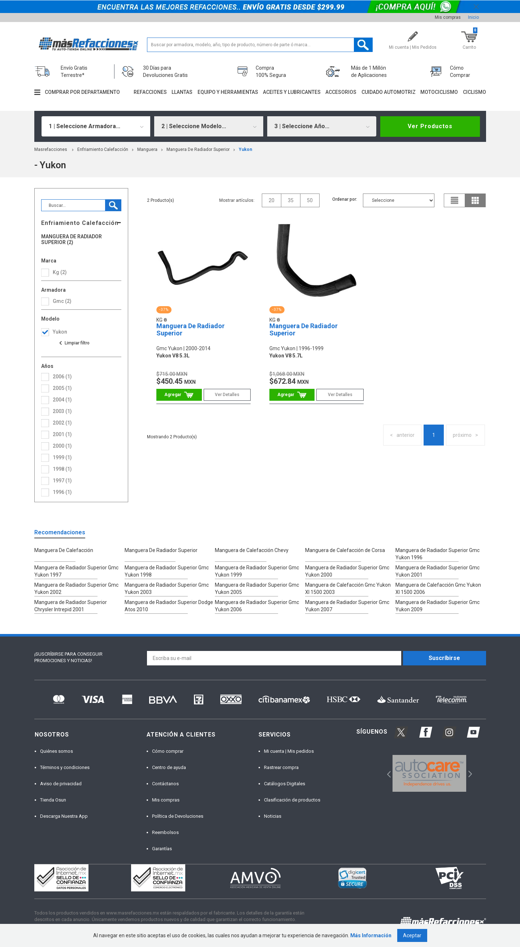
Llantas (182, 92)
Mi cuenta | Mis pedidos (289, 751)
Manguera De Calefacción (63, 550)
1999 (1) (62, 457)
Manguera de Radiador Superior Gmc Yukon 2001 (437, 571)
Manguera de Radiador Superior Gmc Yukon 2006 (257, 605)
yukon (245, 149)
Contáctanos (165, 783)
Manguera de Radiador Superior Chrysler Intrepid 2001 (70, 605)
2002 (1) (62, 423)
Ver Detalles (227, 394)
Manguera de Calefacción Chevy (252, 550)
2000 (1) (62, 446)
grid (475, 200)
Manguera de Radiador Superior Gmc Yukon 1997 (76, 571)
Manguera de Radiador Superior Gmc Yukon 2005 (257, 588)
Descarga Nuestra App (64, 816)
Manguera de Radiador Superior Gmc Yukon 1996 (437, 553)
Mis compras (448, 17)
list (454, 200)
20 (271, 200)
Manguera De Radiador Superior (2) (71, 239)
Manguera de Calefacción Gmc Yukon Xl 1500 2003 (348, 588)
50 (310, 200)
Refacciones (150, 92)
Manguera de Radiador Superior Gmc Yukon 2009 (437, 605)
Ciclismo (474, 92)
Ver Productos (430, 126)
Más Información (370, 935)
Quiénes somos (56, 751)
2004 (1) (62, 400)
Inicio (473, 17)
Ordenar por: (344, 199)
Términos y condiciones (65, 767)
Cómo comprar (167, 751)
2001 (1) (62, 434)
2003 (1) (62, 411)
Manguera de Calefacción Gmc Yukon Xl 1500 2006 (438, 588)
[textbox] (260, 45)
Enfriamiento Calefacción (102, 149)
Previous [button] (386, 773)
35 (291, 200)
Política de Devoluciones (177, 816)
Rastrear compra (281, 767)
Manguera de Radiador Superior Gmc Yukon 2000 (347, 571)
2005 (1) (62, 388)
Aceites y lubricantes (292, 92)
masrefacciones (50, 149)
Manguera (147, 149)
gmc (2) (62, 301)
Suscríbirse (444, 658)
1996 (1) (62, 492)
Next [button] (469, 773)
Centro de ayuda (169, 767)
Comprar (179, 395)
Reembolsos (165, 832)
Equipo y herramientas (228, 92)
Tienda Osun (53, 800)
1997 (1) (62, 480)
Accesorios (340, 92)
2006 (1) (62, 376)
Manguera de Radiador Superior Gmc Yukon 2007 (347, 605)
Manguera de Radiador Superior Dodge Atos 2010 (169, 605)
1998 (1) (62, 469)
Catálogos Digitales (284, 783)
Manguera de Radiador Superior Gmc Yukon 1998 (167, 571)
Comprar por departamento (82, 92)
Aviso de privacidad (61, 783)
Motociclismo (439, 92)
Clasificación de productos (292, 800)
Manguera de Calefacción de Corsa (345, 550)
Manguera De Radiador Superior (198, 149)
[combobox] (96, 126)
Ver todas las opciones (74, 343)
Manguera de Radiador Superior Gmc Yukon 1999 (257, 571)
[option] (429, 773)
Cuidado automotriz (388, 92)
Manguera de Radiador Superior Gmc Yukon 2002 (76, 588)
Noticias (272, 816)
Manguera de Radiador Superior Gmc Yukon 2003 (167, 588)
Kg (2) (60, 272)
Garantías (162, 848)
